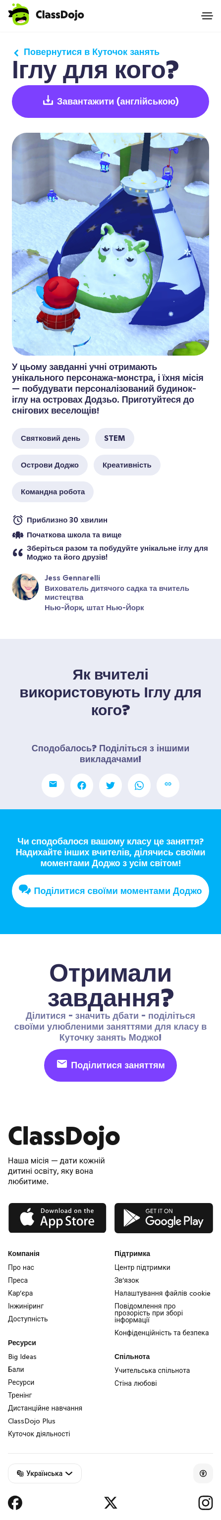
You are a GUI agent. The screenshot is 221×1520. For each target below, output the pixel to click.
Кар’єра (20, 1293)
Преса (18, 1280)
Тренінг (20, 1395)
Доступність (28, 1318)
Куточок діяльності (39, 1433)
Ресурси (21, 1382)
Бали (16, 1369)
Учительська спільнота (152, 1370)
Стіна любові (135, 1383)
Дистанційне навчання (45, 1408)
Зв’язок (126, 1280)
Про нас (21, 1267)
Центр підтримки (142, 1267)
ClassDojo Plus (31, 1420)
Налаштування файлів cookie (162, 1293)
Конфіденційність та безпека (161, 1332)
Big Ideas (22, 1356)
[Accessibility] (203, 1473)
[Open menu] (207, 16)
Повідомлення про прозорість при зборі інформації (148, 1313)
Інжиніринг (26, 1306)
